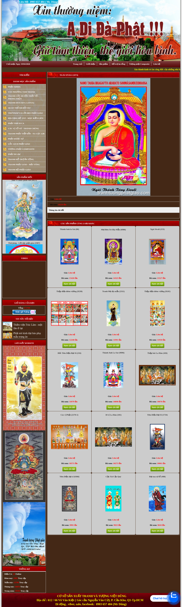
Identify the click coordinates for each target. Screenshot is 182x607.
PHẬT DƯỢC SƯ (16, 139)
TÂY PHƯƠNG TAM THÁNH (21, 92)
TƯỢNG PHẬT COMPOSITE (21, 149)
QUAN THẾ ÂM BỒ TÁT (19, 108)
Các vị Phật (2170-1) (69, 415)
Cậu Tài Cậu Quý (113, 476)
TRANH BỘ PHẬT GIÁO (19, 170)
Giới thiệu (90, 64)
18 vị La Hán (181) (113, 415)
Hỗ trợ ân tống (118, 64)
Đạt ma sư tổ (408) (157, 476)
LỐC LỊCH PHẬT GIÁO (19, 144)
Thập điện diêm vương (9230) (69, 291)
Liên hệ (156, 64)
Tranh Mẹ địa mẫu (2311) (113, 291)
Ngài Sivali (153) (157, 229)
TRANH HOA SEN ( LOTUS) (21, 103)
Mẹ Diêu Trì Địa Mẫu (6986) (113, 229)
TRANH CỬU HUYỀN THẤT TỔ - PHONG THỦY (23, 97)
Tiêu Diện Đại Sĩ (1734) (157, 415)
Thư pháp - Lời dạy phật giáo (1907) (24, 250)
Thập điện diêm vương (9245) (157, 291)
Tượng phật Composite (139, 64)
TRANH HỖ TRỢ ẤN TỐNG (21, 159)
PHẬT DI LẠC (14, 154)
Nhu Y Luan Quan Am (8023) (24, 187)
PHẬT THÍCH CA (16, 123)
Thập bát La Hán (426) (157, 353)
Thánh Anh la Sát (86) (69, 229)
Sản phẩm (103, 64)
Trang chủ (77, 64)
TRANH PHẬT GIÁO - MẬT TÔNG (24, 164)
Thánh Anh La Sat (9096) (113, 353)
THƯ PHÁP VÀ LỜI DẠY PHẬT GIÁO (25, 113)
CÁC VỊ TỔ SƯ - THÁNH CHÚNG (23, 128)
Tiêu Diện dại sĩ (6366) (69, 476)
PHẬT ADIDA (14, 87)
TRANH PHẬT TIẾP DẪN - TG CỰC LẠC (26, 133)
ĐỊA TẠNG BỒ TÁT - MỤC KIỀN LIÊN (25, 118)
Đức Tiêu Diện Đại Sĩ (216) (69, 353)
